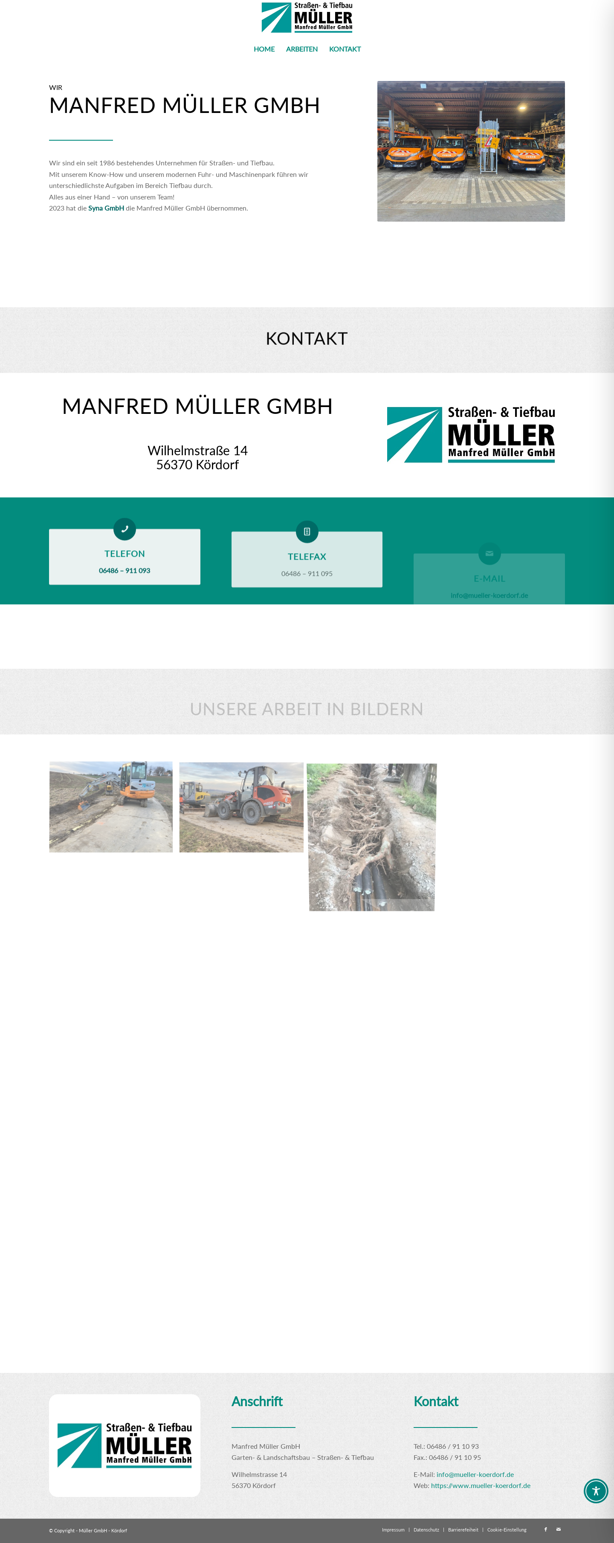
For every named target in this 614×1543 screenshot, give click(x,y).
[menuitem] (264, 49)
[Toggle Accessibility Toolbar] (596, 1491)
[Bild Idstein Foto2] (114, 811)
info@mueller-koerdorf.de (475, 1474)
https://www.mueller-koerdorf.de (480, 1485)
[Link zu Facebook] (545, 1529)
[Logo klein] (307, 17)
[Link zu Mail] (558, 1529)
